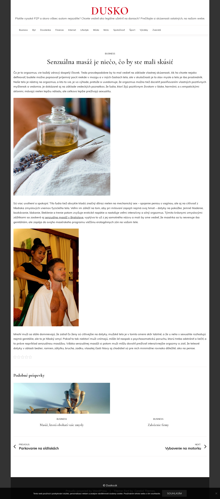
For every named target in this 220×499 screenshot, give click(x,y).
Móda (96, 30)
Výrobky (144, 30)
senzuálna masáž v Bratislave (64, 217)
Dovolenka (45, 30)
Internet (72, 30)
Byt (34, 30)
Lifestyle (85, 30)
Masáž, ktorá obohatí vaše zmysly (62, 425)
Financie (59, 30)
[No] (216, 493)
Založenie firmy (158, 425)
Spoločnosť (119, 30)
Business (23, 30)
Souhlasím (174, 493)
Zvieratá (156, 30)
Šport (132, 30)
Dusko (110, 11)
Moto (106, 30)
